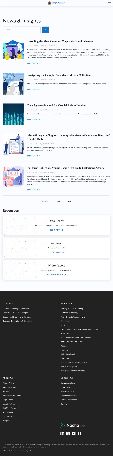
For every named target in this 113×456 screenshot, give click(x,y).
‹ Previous (44, 201)
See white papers (55, 274)
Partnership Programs (12, 395)
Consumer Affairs (67, 383)
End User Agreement (11, 408)
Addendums (8, 412)
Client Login (65, 387)
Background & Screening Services (17, 317)
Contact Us (66, 377)
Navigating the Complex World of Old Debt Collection (59, 75)
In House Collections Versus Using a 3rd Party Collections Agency (65, 168)
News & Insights (9, 387)
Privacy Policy (8, 383)
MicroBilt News (49, 45)
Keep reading (33, 63)
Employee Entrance (68, 395)
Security (6, 391)
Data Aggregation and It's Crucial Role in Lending (56, 105)
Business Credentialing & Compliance (18, 321)
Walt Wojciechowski (50, 110)
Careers (63, 404)
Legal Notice (8, 399)
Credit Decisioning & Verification (16, 308)
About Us (8, 377)
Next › (70, 201)
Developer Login (67, 391)
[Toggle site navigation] (109, 3)
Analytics (6, 420)
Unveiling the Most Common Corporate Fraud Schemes (60, 41)
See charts (55, 230)
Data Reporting (9, 416)
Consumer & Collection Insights (15, 312)
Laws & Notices (9, 404)
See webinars (55, 252)
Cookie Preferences (68, 399)
